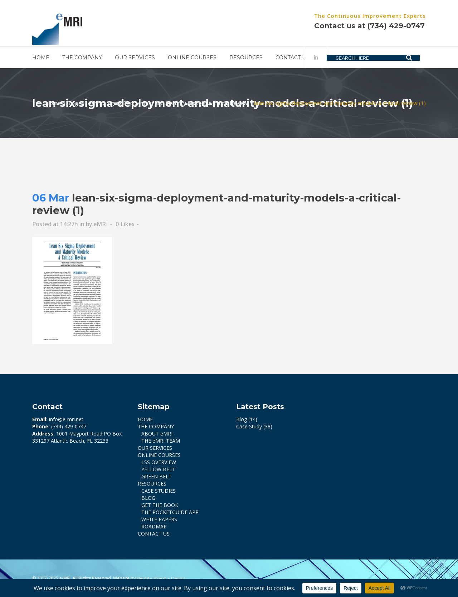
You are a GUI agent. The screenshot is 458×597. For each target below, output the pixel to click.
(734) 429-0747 (396, 25)
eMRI (100, 224)
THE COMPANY (156, 426)
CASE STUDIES (158, 490)
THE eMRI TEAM (160, 440)
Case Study (249, 426)
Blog (72, 102)
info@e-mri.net (66, 419)
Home (53, 102)
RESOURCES (152, 483)
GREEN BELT (156, 476)
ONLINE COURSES (159, 455)
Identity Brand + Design (161, 578)
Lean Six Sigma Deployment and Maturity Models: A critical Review (167, 102)
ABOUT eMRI (156, 433)
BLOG (148, 497)
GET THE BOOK (159, 505)
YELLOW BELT (158, 469)
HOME (145, 419)
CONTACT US (154, 533)
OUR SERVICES (155, 447)
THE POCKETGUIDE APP (170, 512)
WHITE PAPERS (159, 519)
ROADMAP (154, 526)
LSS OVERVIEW (158, 462)
